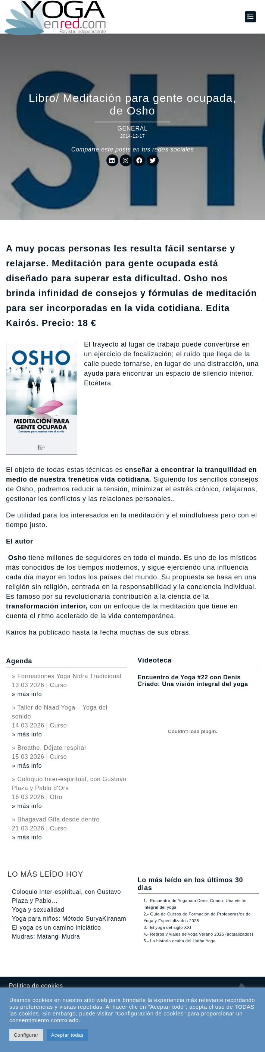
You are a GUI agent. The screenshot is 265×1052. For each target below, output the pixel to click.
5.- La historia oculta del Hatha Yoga (180, 941)
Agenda (19, 661)
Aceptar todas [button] (67, 1035)
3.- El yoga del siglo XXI (167, 927)
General (133, 128)
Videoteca (155, 660)
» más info (27, 694)
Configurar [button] (26, 1035)
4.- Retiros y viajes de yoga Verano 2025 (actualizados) (198, 934)
